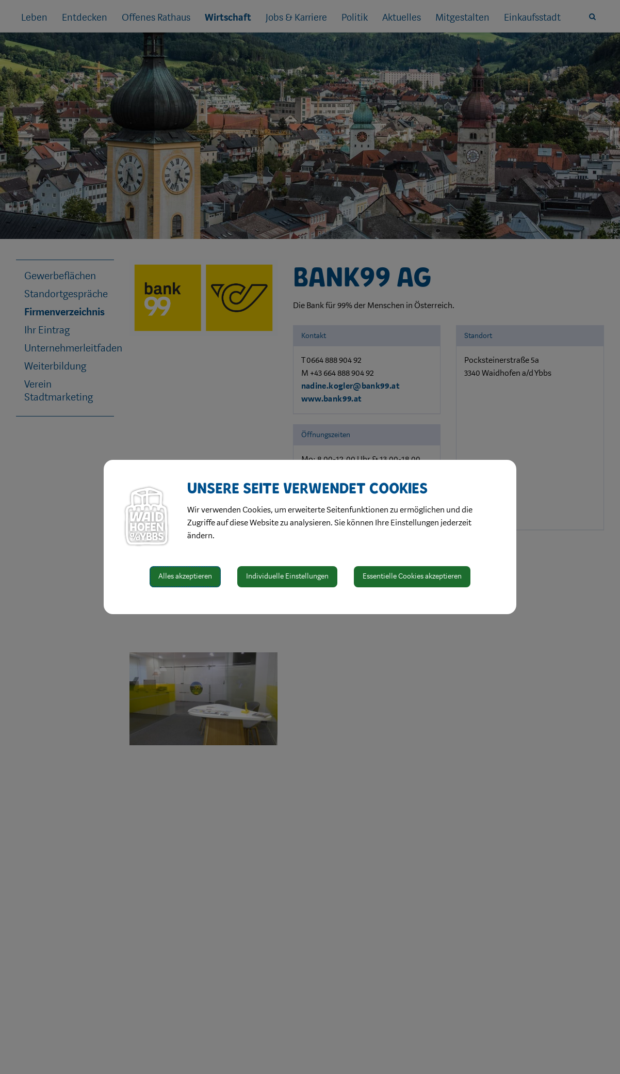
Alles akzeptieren (185, 576)
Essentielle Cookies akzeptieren (412, 576)
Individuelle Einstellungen (287, 576)
